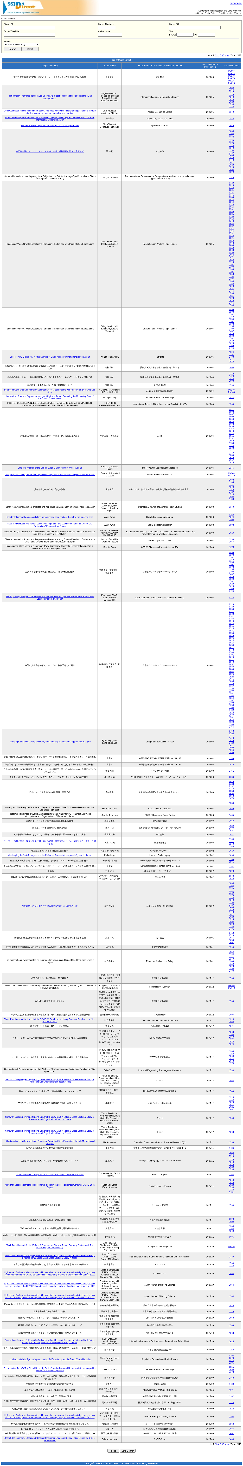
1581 (231, 835)
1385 (231, 455)
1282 (231, 866)
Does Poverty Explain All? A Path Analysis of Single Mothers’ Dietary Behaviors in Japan (50, 357)
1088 (231, 87)
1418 (231, 738)
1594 (231, 750)
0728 (231, 935)
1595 (231, 752)
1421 (231, 745)
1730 (231, 106)
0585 (231, 214)
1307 (231, 279)
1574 (231, 1044)
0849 (231, 240)
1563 (231, 1080)
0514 (231, 202)
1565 (231, 542)
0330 (231, 187)
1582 (231, 397)
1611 (231, 359)
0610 (231, 421)
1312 (231, 450)
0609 (231, 419)
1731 (231, 929)
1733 (231, 1263)
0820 (231, 235)
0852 (231, 243)
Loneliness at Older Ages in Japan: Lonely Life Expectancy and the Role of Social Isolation (50, 1359)
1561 (231, 295)
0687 (231, 226)
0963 (231, 250)
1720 (231, 1402)
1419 (231, 740)
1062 (231, 441)
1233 (231, 448)
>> (228, 55)
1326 (231, 1102)
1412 (231, 1104)
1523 (231, 102)
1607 (231, 942)
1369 (231, 1037)
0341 (231, 195)
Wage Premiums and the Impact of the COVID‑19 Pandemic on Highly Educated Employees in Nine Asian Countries (49, 1020)
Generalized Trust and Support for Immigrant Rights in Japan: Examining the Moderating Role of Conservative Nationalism (49, 397)
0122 (231, 784)
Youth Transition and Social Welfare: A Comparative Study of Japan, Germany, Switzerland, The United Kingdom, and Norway (49, 1246)
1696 (231, 1015)
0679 (231, 876)
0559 (231, 211)
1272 (231, 1099)
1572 (231, 1039)
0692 (231, 424)
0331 (231, 190)
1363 (231, 1032)
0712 (231, 933)
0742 (231, 228)
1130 (231, 443)
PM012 (231, 73)
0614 (231, 219)
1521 (231, 1107)
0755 (231, 429)
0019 (231, 781)
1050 (231, 940)
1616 (231, 457)
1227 (231, 92)
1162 (231, 1396)
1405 (231, 1221)
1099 (231, 1369)
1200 (231, 269)
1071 (231, 257)
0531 (231, 209)
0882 (231, 433)
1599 (231, 172)
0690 (231, 1219)
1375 (231, 547)
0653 (231, 223)
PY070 (231, 76)
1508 (231, 519)
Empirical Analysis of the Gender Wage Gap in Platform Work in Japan (50, 468)
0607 (231, 414)
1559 (231, 808)
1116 (231, 262)
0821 (231, 238)
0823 (231, 1360)
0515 (231, 204)
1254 (231, 276)
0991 (231, 438)
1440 (231, 160)
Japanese (236, 3)
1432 (231, 288)
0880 (231, 245)
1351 (231, 354)
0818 (231, 431)
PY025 (231, 81)
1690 (231, 828)
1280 (231, 145)
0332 (231, 192)
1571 (231, 1026)
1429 (231, 99)
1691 (231, 830)
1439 (231, 157)
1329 (231, 1311)
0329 (231, 185)
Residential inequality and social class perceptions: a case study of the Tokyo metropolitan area (50, 517)
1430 (231, 155)
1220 (231, 1097)
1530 (231, 293)
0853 (231, 796)
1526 (231, 1305)
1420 (231, 743)
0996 (231, 252)
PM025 (231, 83)
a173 (231, 597)
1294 (231, 352)
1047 (231, 938)
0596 (231, 216)
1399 (231, 539)
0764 (231, 733)
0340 (231, 789)
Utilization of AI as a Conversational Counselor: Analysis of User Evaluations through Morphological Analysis (50, 1142)
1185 (231, 1363)
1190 (231, 267)
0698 (231, 793)
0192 (231, 786)
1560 (231, 404)
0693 (231, 426)
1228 (231, 141)
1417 (231, 736)
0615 (231, 221)
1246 (231, 468)
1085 (231, 259)
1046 (231, 125)
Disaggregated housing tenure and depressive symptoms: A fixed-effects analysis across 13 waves (50, 474)
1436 (231, 1148)
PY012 (231, 71)
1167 (231, 264)
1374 (231, 517)
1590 (231, 871)
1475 (231, 291)
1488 (231, 118)
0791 (231, 233)
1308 (231, 281)
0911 (231, 436)
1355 (231, 283)
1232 (231, 1372)
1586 (231, 1429)
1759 (231, 758)
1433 (231, 357)
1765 (231, 303)
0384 (231, 197)
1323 (231, 1019)
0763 (231, 731)
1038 (231, 855)
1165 (231, 136)
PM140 (231, 392)
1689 (231, 825)
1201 (231, 271)
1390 (231, 286)
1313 (231, 453)
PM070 (231, 78)
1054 (231, 255)
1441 (231, 162)
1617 (231, 460)
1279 (231, 94)
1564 (231, 1273)
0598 (231, 412)
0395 (231, 1356)
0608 (231, 417)
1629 (231, 300)
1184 (231, 445)
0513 (231, 199)
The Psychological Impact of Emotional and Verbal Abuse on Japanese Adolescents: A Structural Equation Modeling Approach (50, 597)
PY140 (231, 390)
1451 (231, 771)
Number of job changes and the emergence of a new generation (50, 125)
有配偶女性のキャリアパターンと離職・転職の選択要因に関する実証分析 (50, 151)
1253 (231, 274)
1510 (231, 533)
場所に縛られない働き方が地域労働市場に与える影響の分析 (50, 906)
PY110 (231, 1246)
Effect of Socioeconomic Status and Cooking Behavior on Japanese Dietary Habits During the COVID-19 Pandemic (49, 1439)
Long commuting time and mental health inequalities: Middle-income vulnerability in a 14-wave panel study (49, 391)
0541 (231, 409)
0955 (231, 1367)
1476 (231, 878)
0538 (231, 791)
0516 (231, 207)
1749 (231, 1091)
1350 (231, 150)
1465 (231, 815)
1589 (231, 803)
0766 (231, 231)
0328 (231, 183)
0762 (231, 514)
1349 (231, 97)
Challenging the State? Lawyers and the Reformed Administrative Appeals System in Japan (49, 855)
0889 (231, 247)
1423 (231, 1257)
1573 (231, 1042)
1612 (231, 361)
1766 (231, 305)
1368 (231, 1034)
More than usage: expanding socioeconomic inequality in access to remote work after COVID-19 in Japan (50, 1186)
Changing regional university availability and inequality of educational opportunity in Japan (50, 742)
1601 (231, 1109)
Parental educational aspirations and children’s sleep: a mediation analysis (50, 1174)
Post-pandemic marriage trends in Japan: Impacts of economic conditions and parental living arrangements (50, 97)
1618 (231, 462)
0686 (231, 777)
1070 (231, 798)
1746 (231, 177)
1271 (231, 801)
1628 (231, 298)
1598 (231, 104)
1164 (231, 90)
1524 (231, 167)
